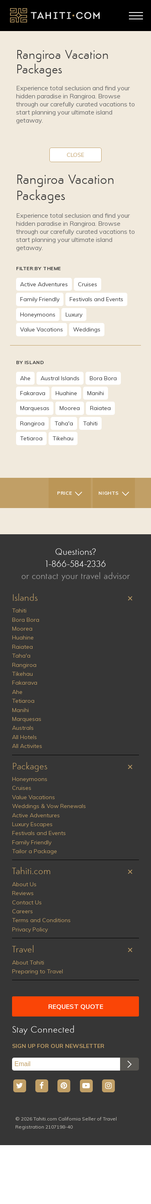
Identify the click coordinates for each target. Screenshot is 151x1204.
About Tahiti (28, 962)
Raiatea (100, 408)
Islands (25, 598)
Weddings (86, 329)
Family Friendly (39, 299)
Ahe (25, 378)
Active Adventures (44, 284)
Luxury (73, 314)
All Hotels (24, 737)
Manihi (95, 393)
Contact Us (27, 902)
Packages (29, 767)
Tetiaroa (31, 438)
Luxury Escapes (32, 824)
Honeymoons (37, 314)
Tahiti (90, 423)
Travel (23, 950)
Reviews (23, 893)
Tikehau (63, 438)
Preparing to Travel (37, 971)
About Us (24, 884)
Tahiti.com (31, 872)
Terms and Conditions (41, 920)
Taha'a (64, 423)
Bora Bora (103, 378)
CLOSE (75, 155)
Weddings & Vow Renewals (49, 806)
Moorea (69, 408)
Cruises (87, 284)
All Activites (27, 746)
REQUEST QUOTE (75, 1006)
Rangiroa (32, 423)
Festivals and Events (96, 299)
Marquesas (34, 408)
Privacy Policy (30, 929)
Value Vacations (41, 329)
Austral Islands (60, 378)
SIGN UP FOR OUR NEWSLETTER (58, 1046)
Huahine (66, 393)
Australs (23, 727)
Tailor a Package (34, 851)
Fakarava (32, 393)
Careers (22, 911)
